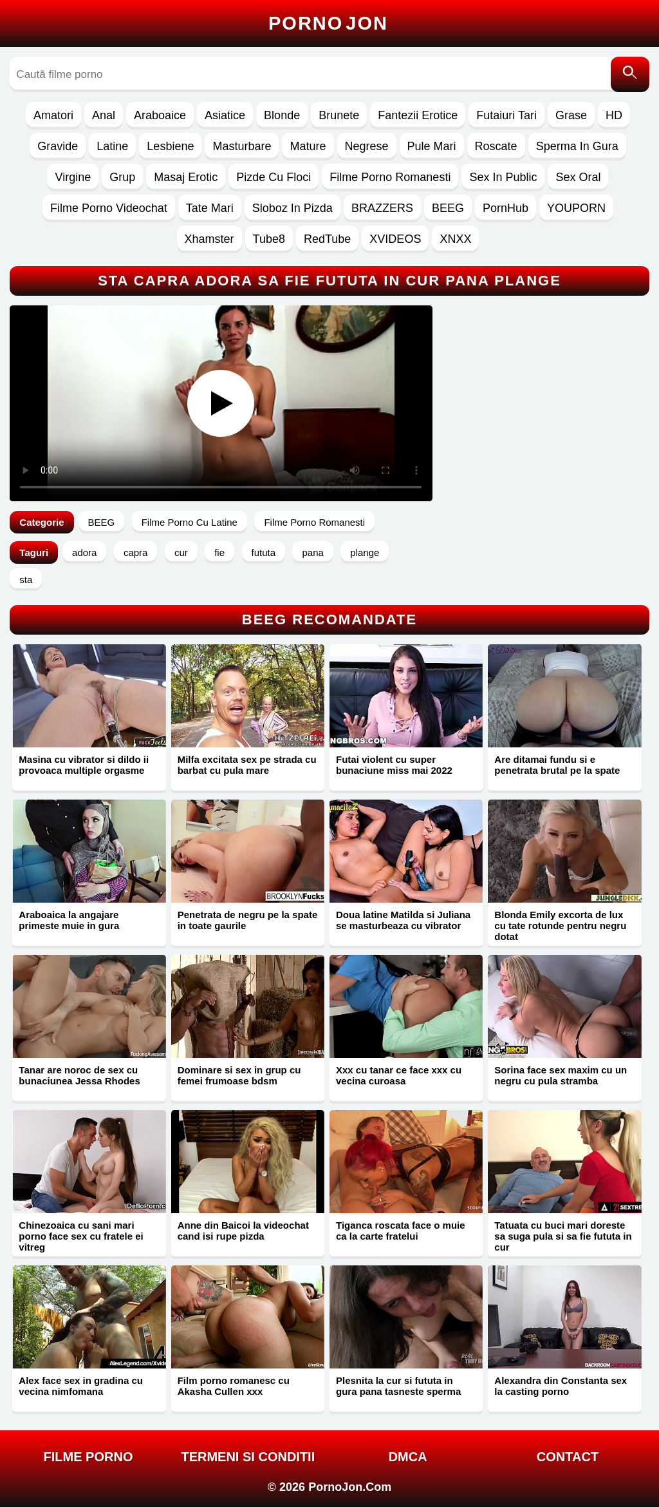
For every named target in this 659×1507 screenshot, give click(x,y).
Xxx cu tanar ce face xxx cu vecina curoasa (398, 1075)
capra (136, 552)
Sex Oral (577, 177)
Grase (571, 115)
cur (181, 552)
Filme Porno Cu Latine (189, 522)
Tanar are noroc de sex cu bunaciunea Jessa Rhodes (79, 1075)
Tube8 (269, 239)
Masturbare (241, 146)
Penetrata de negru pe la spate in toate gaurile (248, 920)
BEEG (448, 208)
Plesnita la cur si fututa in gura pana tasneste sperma (398, 1386)
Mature (308, 146)
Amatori (53, 115)
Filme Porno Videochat (108, 208)
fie (219, 552)
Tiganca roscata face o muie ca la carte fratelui (400, 1231)
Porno (328, 23)
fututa (264, 552)
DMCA (408, 1457)
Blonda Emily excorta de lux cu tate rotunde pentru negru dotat (560, 925)
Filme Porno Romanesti (390, 177)
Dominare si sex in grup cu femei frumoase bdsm (239, 1075)
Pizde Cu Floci (273, 177)
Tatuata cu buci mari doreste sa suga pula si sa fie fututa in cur (562, 1236)
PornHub (505, 208)
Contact (568, 1457)
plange (364, 552)
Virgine (73, 177)
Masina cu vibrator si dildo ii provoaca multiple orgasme (84, 765)
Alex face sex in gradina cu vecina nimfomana (81, 1386)
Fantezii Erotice (418, 115)
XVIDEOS (395, 239)
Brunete (339, 115)
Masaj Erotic (186, 177)
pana (312, 552)
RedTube (327, 239)
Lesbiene (170, 146)
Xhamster (209, 239)
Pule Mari (431, 146)
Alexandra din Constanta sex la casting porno (560, 1386)
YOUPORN (576, 208)
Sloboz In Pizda (292, 208)
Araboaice (160, 115)
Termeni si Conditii (248, 1457)
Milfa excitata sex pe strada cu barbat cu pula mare (247, 765)
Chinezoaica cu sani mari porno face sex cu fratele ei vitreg (81, 1236)
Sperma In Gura (577, 146)
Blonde (282, 115)
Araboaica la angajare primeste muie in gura (69, 920)
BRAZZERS (382, 208)
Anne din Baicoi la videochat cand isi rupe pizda (243, 1231)
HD (614, 115)
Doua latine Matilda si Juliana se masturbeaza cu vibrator (403, 920)
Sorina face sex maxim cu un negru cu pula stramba (560, 1075)
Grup (122, 177)
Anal (103, 115)
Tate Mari (210, 208)
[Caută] (630, 74)
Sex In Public (503, 177)
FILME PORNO (88, 1457)
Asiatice (225, 115)
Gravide (57, 146)
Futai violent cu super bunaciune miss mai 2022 (394, 765)
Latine (112, 146)
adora (84, 552)
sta (25, 579)
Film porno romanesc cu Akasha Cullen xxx (234, 1386)
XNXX (455, 239)
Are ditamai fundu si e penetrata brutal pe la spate (557, 765)
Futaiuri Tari (506, 115)
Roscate (496, 146)
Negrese (367, 146)
